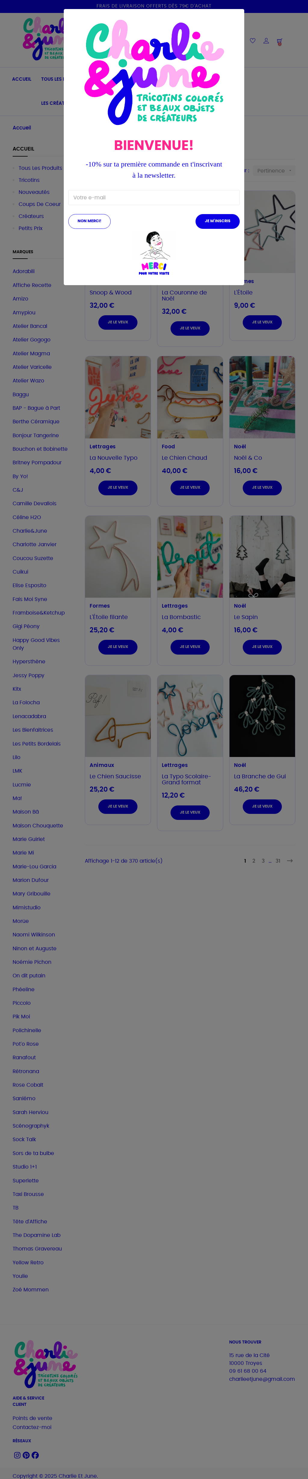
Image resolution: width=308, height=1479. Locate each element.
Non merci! (89, 221)
